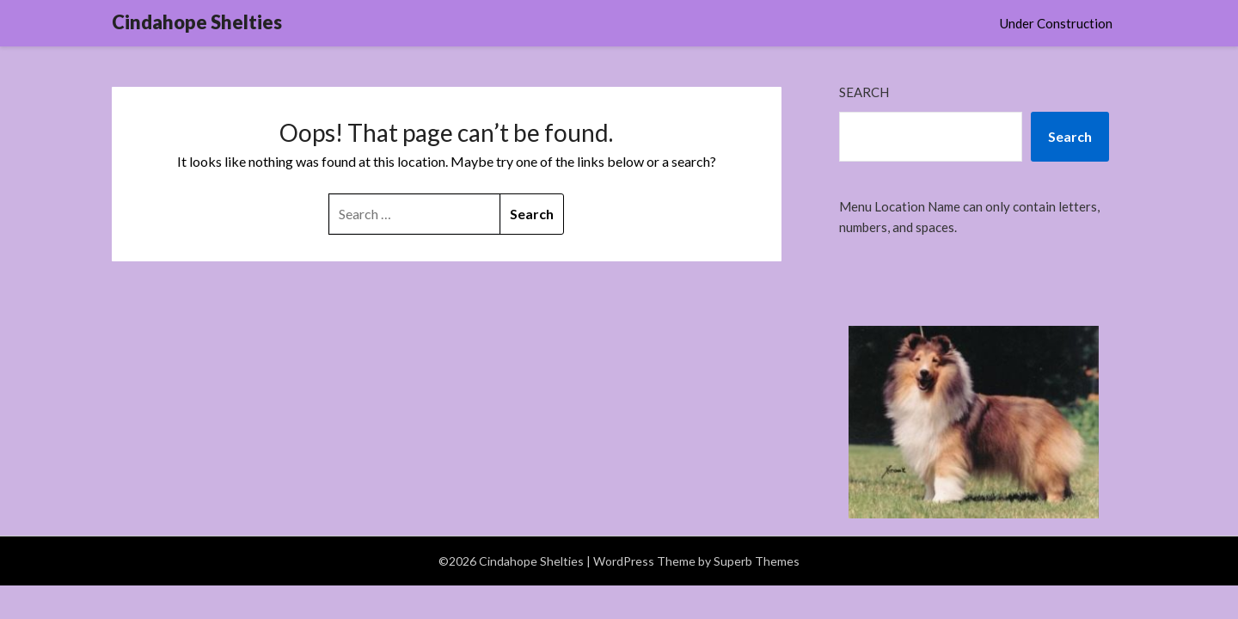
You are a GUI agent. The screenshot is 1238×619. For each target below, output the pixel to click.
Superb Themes (757, 561)
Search (864, 92)
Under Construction (1056, 23)
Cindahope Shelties (197, 22)
